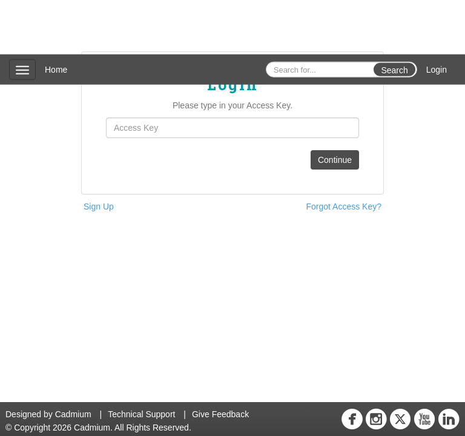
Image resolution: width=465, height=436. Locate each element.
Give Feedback (220, 414)
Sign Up (99, 206)
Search (394, 70)
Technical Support (141, 414)
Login (436, 69)
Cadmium (73, 414)
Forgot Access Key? (343, 206)
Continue (335, 160)
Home (56, 69)
